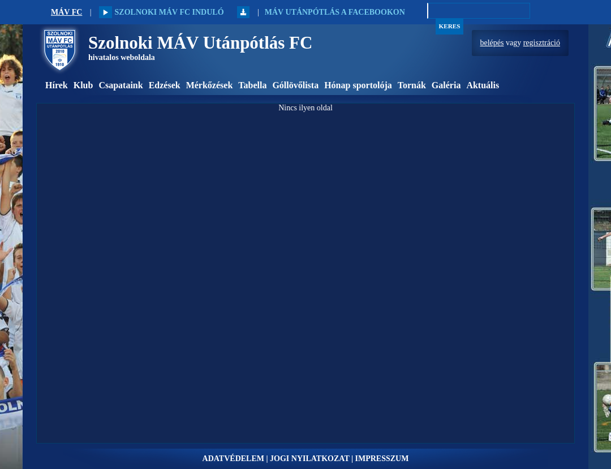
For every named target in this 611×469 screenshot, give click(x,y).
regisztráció (541, 42)
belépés (492, 42)
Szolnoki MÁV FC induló (161, 12)
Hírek (56, 85)
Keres (450, 26)
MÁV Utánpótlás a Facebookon (335, 12)
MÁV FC (66, 12)
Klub (83, 85)
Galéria (446, 85)
